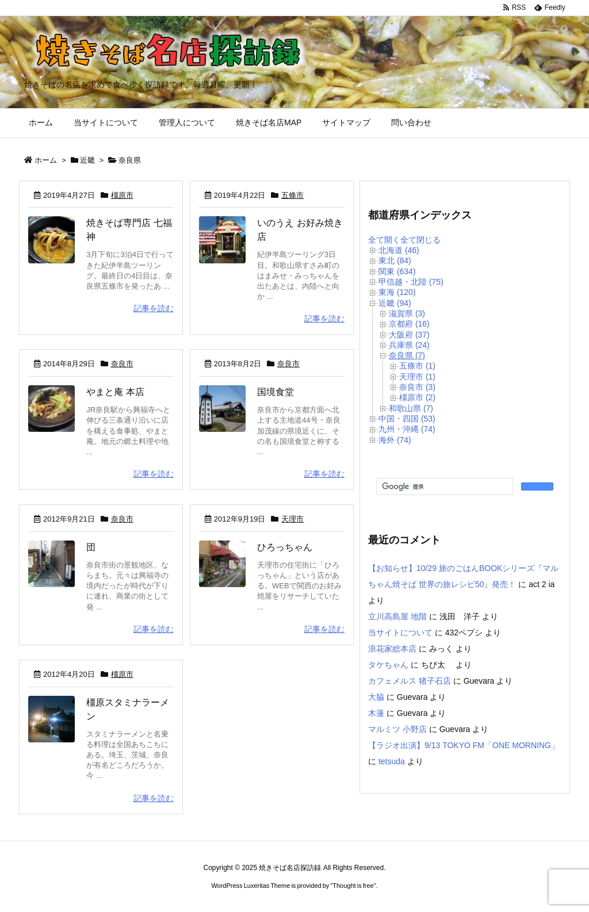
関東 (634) (397, 271)
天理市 (292, 519)
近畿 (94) (394, 303)
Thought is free (352, 885)
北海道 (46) (398, 250)
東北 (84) (394, 260)
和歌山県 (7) (411, 408)
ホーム (46, 160)
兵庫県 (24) (409, 345)
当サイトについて (400, 632)
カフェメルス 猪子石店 (409, 680)
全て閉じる (420, 239)
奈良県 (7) (407, 355)
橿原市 (122, 195)
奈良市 (122, 363)
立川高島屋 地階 (397, 616)
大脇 (376, 697)
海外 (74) (394, 439)
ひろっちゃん (284, 547)
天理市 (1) (417, 376)
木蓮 (376, 713)
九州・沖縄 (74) (406, 429)
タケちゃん (388, 664)
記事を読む (153, 308)
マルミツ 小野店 (397, 729)
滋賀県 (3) (407, 313)
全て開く (384, 239)
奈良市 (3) (417, 387)
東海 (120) (397, 292)
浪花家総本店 (392, 648)
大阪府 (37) (409, 334)
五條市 (292, 195)
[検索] (443, 487)
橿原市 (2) (417, 397)
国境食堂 (275, 392)
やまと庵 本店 (115, 392)
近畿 (87, 160)
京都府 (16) (409, 323)
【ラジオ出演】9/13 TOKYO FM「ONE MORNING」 (463, 745)
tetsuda (391, 761)
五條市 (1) (417, 365)
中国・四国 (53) (406, 418)
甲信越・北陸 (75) (410, 281)
